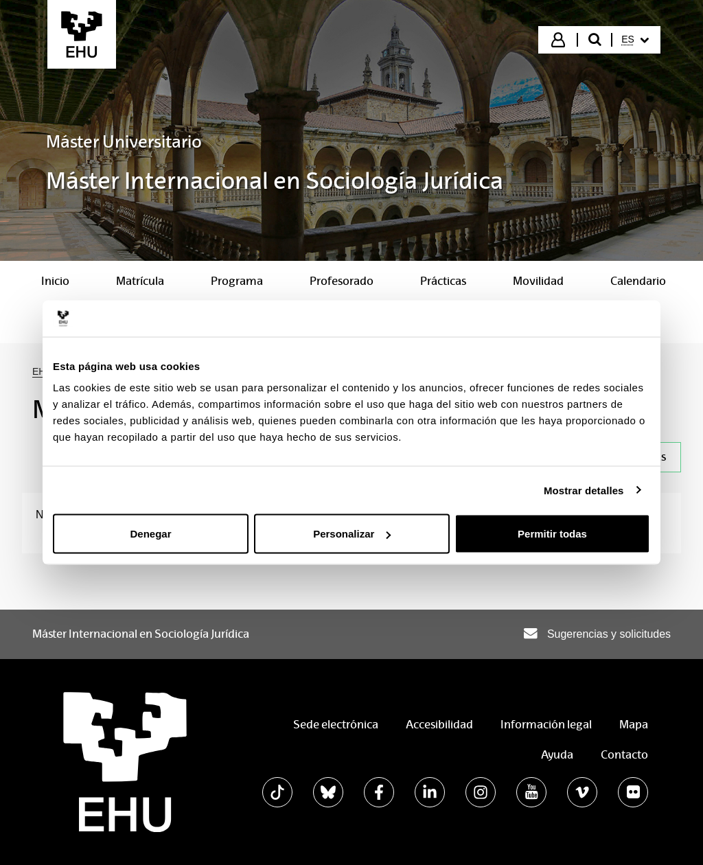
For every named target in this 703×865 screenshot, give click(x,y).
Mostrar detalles (584, 490)
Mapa (633, 724)
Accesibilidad (439, 724)
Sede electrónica (335, 724)
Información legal (546, 724)
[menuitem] (635, 40)
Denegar (150, 534)
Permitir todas (552, 534)
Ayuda (557, 754)
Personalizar (352, 534)
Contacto (624, 754)
